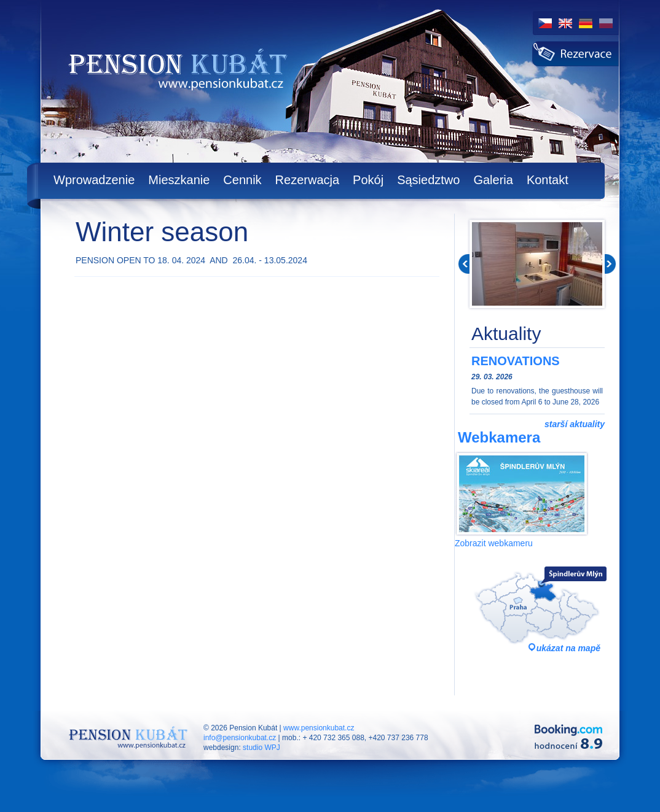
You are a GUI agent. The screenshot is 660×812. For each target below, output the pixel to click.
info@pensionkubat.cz (239, 737)
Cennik (242, 180)
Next (610, 264)
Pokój (368, 180)
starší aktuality (574, 424)
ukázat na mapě (568, 648)
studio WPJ (261, 747)
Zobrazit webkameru (494, 543)
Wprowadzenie (94, 180)
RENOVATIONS (515, 361)
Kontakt (547, 180)
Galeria (493, 180)
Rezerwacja (307, 180)
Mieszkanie (179, 180)
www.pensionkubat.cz (318, 728)
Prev (463, 264)
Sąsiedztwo (428, 180)
